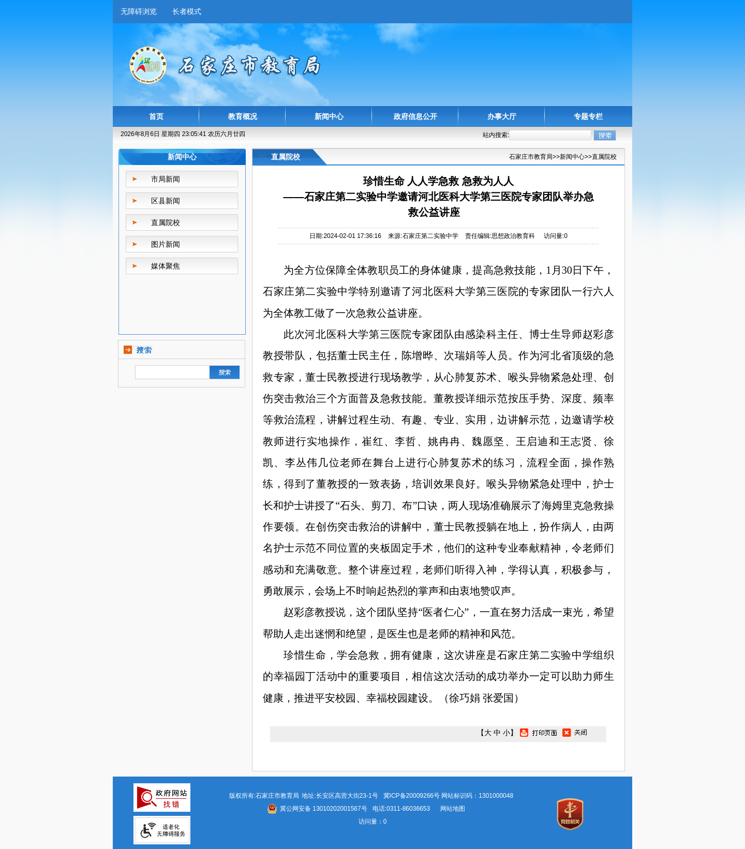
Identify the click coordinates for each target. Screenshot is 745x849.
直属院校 (165, 222)
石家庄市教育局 (531, 156)
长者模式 (186, 11)
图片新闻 (165, 244)
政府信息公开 (415, 116)
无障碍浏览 (139, 11)
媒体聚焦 (165, 266)
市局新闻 (165, 179)
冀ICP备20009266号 (411, 795)
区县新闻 (165, 201)
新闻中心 (329, 116)
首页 (156, 116)
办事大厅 (501, 116)
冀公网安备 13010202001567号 (323, 808)
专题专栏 (588, 116)
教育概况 (242, 116)
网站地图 (452, 808)
